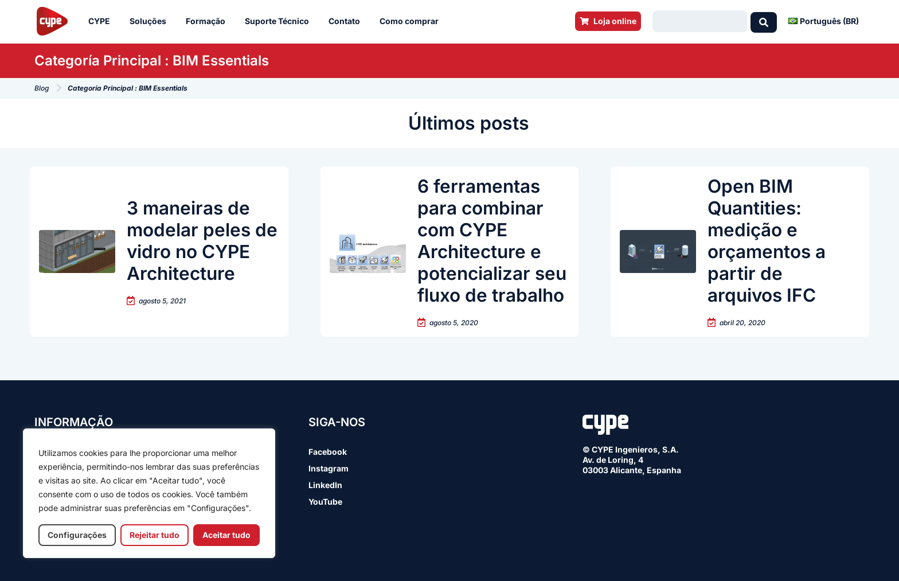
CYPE (102, 21)
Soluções (151, 21)
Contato (347, 21)
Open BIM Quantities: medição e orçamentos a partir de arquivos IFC (768, 240)
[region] (149, 493)
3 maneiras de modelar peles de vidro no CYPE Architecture (203, 240)
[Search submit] (764, 21)
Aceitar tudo (226, 535)
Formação (208, 21)
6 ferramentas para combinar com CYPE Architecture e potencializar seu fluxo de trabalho (493, 240)
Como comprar (412, 21)
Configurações (77, 535)
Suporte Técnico (280, 21)
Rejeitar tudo (154, 535)
